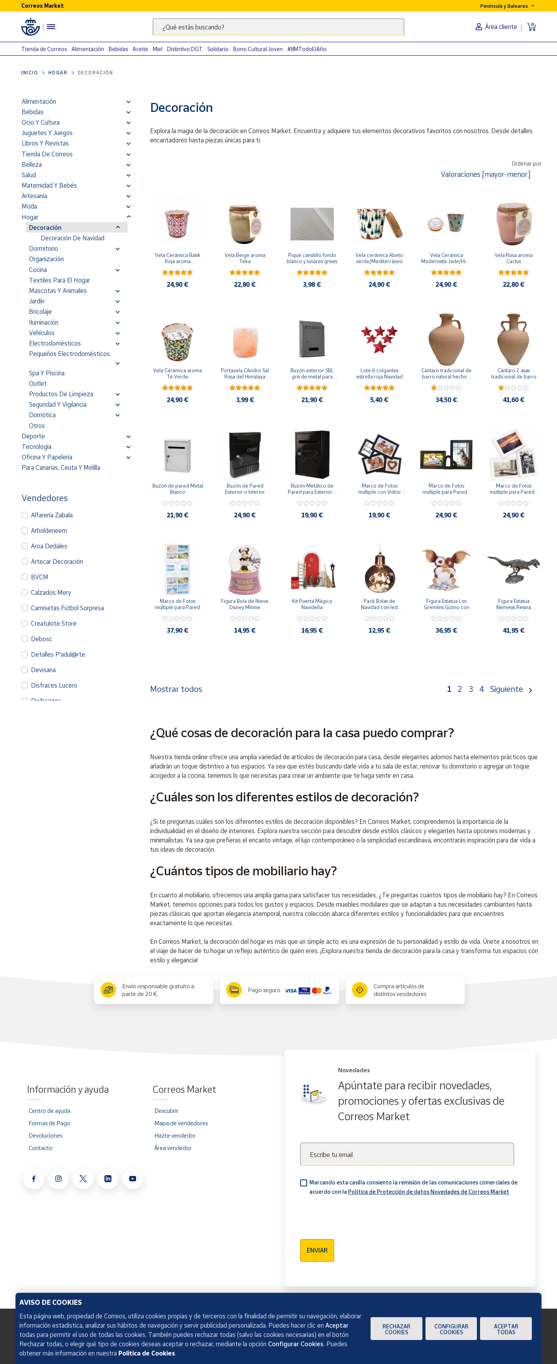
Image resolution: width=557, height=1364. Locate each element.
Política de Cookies (146, 1353)
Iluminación (43, 322)
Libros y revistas (45, 143)
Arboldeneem (49, 530)
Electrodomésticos (55, 343)
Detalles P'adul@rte (58, 654)
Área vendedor (172, 1147)
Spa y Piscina (47, 373)
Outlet (38, 383)
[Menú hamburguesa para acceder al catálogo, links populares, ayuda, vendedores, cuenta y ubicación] (51, 27)
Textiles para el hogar (59, 280)
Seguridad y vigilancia (58, 404)
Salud (29, 175)
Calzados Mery (51, 592)
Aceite (140, 49)
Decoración (45, 227)
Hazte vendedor (175, 1135)
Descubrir (166, 1110)
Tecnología (36, 446)
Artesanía (34, 196)
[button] (128, 101)
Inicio (29, 72)
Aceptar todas (506, 1329)
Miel (157, 49)
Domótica (42, 415)
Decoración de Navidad (72, 238)
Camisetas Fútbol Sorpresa (67, 608)
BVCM (39, 577)
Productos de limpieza (61, 394)
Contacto (41, 1147)
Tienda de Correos (44, 49)
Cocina (38, 270)
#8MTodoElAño (306, 49)
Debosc (41, 639)
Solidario (218, 49)
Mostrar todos (176, 689)
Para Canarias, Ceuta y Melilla (61, 467)
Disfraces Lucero (54, 685)
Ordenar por (527, 163)
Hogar (58, 72)
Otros (37, 426)
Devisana (43, 670)
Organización (46, 259)
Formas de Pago (49, 1122)
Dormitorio (43, 248)
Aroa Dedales (49, 546)
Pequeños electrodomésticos (69, 354)
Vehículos (42, 333)
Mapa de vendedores (181, 1122)
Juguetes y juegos (47, 133)
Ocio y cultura (41, 122)
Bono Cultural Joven (258, 49)
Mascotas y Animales (58, 290)
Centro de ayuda (49, 1110)
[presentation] (359, 1215)
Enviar (317, 1250)
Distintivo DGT (185, 49)
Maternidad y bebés (49, 185)
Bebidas (118, 49)
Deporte (33, 436)
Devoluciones (45, 1135)
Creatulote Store (54, 623)
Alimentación (88, 49)
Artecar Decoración (57, 561)
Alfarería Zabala (52, 515)
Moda (29, 206)
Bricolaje (40, 311)
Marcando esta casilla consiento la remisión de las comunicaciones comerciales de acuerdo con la (413, 1187)
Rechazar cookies (396, 1329)
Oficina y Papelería (47, 457)
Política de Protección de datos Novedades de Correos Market (428, 1191)
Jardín (36, 301)
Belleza (32, 164)
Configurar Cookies (451, 1329)
